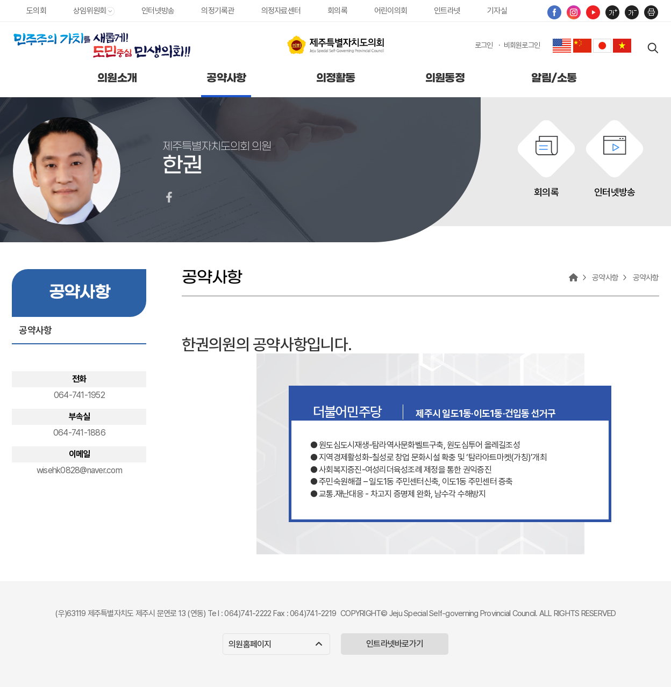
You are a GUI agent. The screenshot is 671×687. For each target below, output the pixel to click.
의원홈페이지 (275, 644)
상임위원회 (94, 11)
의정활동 (335, 78)
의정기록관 (217, 11)
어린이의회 (390, 11)
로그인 (484, 45)
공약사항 (226, 78)
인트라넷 (447, 11)
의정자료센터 (281, 11)
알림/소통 (553, 78)
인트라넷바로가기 (394, 644)
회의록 (337, 11)
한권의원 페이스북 (168, 197)
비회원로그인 (522, 45)
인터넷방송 (157, 11)
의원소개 (117, 78)
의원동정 (445, 78)
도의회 (36, 11)
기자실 (497, 11)
